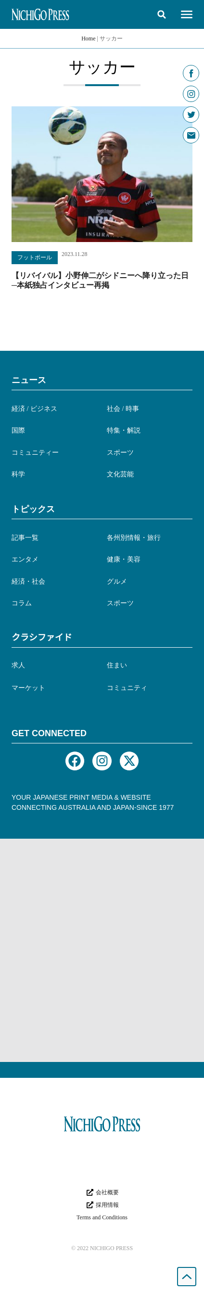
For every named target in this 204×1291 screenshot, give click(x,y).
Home (88, 38)
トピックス (33, 509)
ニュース (29, 380)
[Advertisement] (102, 950)
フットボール (34, 257)
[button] (161, 14)
